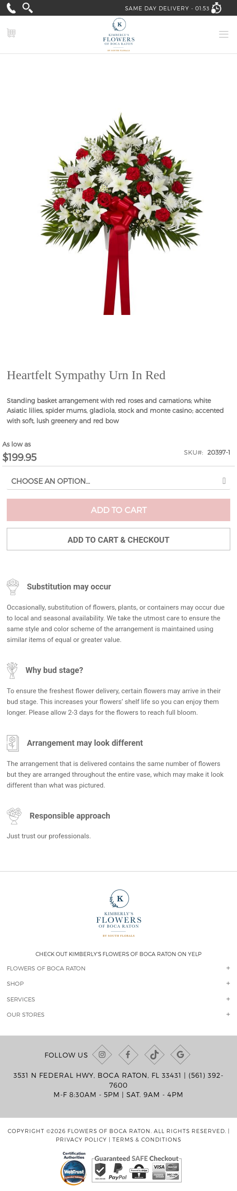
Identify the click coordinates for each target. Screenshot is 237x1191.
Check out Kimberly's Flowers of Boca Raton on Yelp (118, 954)
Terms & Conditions (146, 1139)
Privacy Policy (81, 1139)
